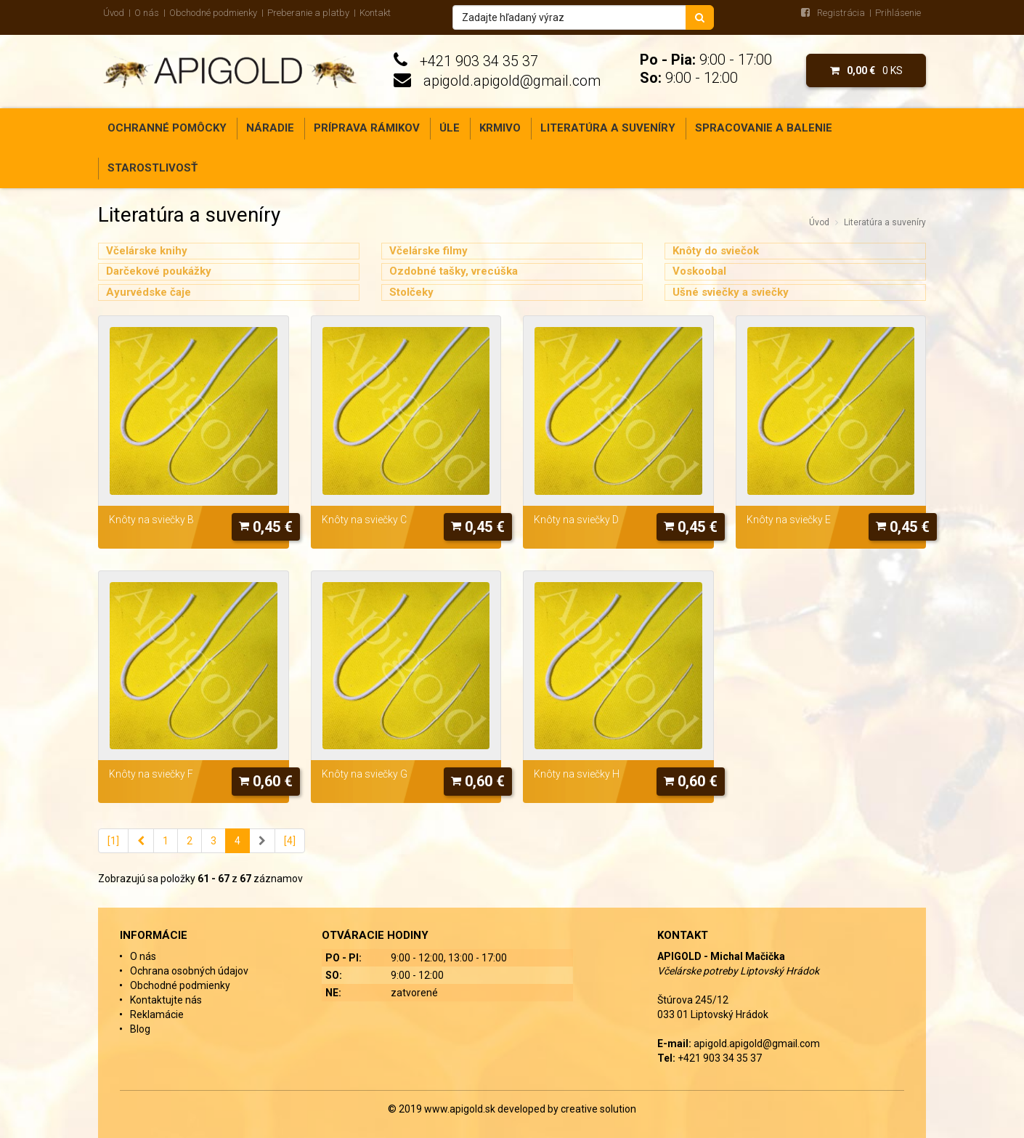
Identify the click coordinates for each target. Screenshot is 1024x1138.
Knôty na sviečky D (576, 519)
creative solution (598, 1109)
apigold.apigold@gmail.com (512, 80)
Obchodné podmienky (213, 12)
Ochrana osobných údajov (189, 971)
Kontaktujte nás (166, 1000)
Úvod (113, 12)
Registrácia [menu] (841, 12)
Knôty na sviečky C (364, 519)
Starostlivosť (152, 167)
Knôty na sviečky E (789, 519)
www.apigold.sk (460, 1109)
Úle (449, 127)
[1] (113, 841)
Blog (140, 1029)
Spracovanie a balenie (763, 127)
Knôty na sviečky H (576, 774)
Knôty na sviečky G (364, 774)
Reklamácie (157, 1014)
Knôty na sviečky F (151, 774)
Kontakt (375, 12)
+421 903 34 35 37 (479, 61)
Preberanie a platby (308, 12)
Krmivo (500, 127)
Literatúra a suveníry (607, 127)
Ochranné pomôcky (167, 127)
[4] (290, 841)
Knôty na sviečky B (151, 519)
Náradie (270, 127)
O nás (146, 12)
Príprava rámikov (367, 127)
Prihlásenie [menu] (898, 12)
